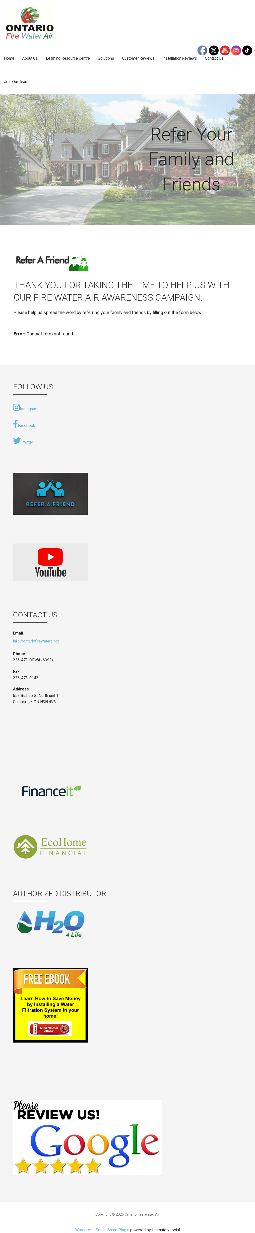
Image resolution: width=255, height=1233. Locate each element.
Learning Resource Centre (68, 58)
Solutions (106, 58)
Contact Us (214, 58)
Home (9, 58)
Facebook (24, 424)
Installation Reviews (179, 58)
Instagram (25, 407)
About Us (30, 58)
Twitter (23, 441)
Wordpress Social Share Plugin (102, 1230)
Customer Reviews (138, 58)
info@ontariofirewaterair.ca (36, 641)
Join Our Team (16, 81)
